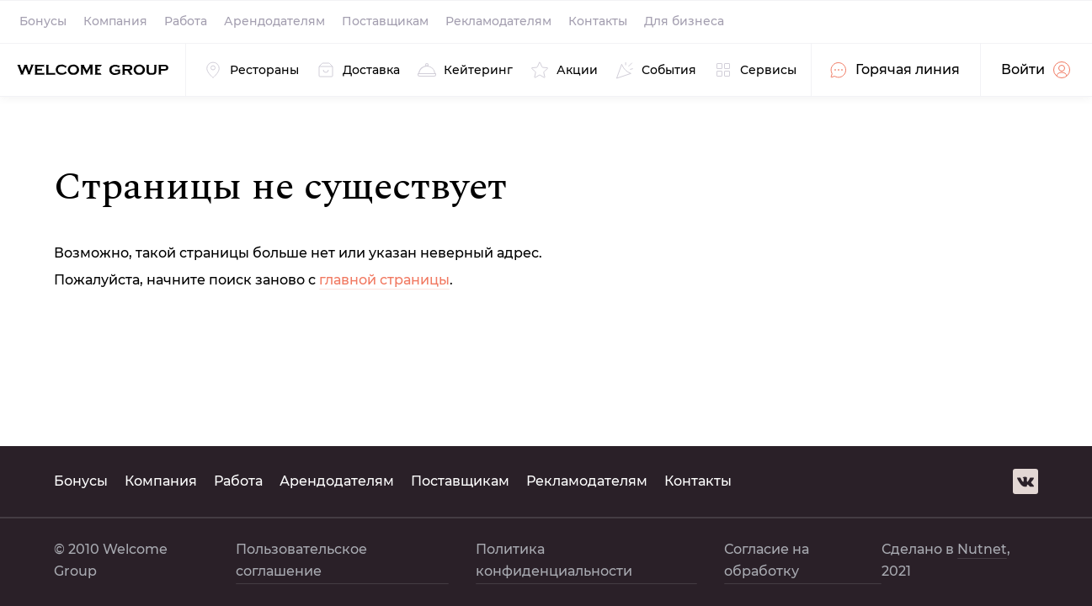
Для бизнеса (684, 21)
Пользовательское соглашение (301, 560)
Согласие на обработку (766, 560)
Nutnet (982, 549)
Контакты (597, 21)
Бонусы (43, 21)
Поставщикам (385, 21)
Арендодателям (274, 21)
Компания (115, 21)
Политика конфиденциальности (554, 560)
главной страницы (384, 280)
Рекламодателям (498, 21)
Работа (185, 21)
